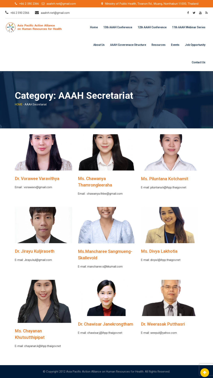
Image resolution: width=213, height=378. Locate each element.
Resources (159, 44)
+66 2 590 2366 (29, 3)
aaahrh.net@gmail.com (61, 3)
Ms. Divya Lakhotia (159, 251)
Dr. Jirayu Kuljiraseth (34, 251)
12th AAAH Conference (152, 27)
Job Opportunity (195, 44)
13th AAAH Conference (117, 27)
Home (94, 27)
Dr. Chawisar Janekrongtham (105, 324)
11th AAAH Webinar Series (188, 27)
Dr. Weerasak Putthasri (163, 324)
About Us (99, 44)
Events (175, 44)
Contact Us (198, 62)
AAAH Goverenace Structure (128, 44)
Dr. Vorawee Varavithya (37, 178)
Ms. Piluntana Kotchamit (164, 178)
